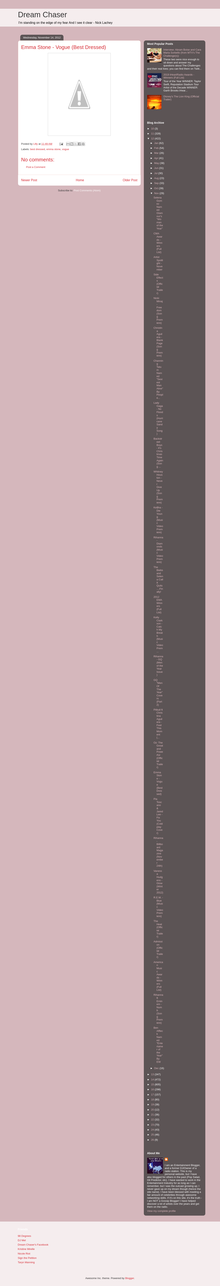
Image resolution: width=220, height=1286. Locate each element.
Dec (156, 1068)
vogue (65, 149)
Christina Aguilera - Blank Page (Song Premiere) (158, 341)
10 (153, 128)
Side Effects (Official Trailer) (158, 284)
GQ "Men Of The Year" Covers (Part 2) (158, 692)
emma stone (53, 149)
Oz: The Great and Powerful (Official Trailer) (158, 755)
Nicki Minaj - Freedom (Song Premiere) (158, 310)
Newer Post (29, 180)
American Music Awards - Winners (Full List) (158, 976)
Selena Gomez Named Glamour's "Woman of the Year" (158, 213)
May (157, 163)
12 (153, 138)
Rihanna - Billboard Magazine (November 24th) (158, 852)
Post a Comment (35, 167)
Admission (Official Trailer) (158, 949)
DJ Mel (22, 1240)
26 (153, 1139)
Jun (156, 168)
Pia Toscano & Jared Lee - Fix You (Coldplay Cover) (158, 816)
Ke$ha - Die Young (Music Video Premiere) (158, 520)
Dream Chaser (42, 15)
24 (153, 1129)
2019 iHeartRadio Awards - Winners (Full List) (178, 76)
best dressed (37, 149)
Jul (156, 173)
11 (153, 133)
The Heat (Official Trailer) (158, 929)
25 (153, 1134)
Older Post (130, 180)
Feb (156, 148)
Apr (156, 158)
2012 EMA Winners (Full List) (158, 604)
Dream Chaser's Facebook (33, 1244)
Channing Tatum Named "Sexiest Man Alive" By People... (158, 379)
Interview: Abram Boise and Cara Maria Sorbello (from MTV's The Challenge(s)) (182, 52)
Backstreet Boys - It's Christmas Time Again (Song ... (158, 452)
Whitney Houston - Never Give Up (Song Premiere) (158, 487)
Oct (156, 188)
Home (80, 180)
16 (153, 1089)
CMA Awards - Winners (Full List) (158, 243)
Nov (156, 193)
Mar (156, 152)
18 (153, 1099)
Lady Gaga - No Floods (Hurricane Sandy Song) (158, 418)
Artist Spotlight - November (158, 263)
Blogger (129, 1278)
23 (153, 1124)
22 (153, 1119)
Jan (156, 143)
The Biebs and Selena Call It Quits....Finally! (158, 579)
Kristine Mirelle (26, 1249)
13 (153, 1074)
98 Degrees (24, 1235)
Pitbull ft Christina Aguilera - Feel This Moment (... (158, 723)
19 (153, 1104)
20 (153, 1109)
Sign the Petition (27, 1257)
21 (153, 1114)
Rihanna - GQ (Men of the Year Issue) (158, 666)
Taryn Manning (26, 1262)
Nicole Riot (24, 1253)
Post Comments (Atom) (87, 190)
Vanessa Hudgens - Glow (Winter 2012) (158, 881)
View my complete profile (161, 1210)
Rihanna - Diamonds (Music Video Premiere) (158, 550)
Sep (156, 183)
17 (153, 1094)
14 (153, 1079)
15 (153, 1084)
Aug (156, 178)
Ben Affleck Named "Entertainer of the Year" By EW (158, 1044)
